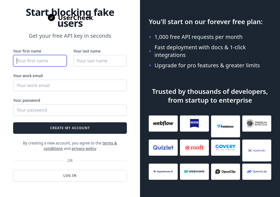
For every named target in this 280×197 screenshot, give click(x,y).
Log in (70, 175)
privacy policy (84, 148)
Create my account (70, 128)
